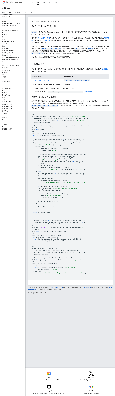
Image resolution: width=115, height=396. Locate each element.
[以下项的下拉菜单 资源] (59, 2)
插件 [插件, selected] (37, 2)
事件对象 (47, 40)
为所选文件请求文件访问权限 (40, 80)
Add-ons (6, 8)
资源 (55, 2)
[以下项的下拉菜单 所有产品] (50, 2)
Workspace (15, 2)
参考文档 (17, 12)
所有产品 (45, 2)
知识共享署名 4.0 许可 (57, 287)
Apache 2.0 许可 (86, 287)
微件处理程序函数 (44, 38)
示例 (24, 12)
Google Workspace (41, 21)
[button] (12, 35)
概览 (3, 12)
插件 (51, 21)
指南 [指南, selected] (9, 12)
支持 (30, 12)
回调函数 (105, 69)
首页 (31, 2)
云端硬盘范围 (87, 92)
